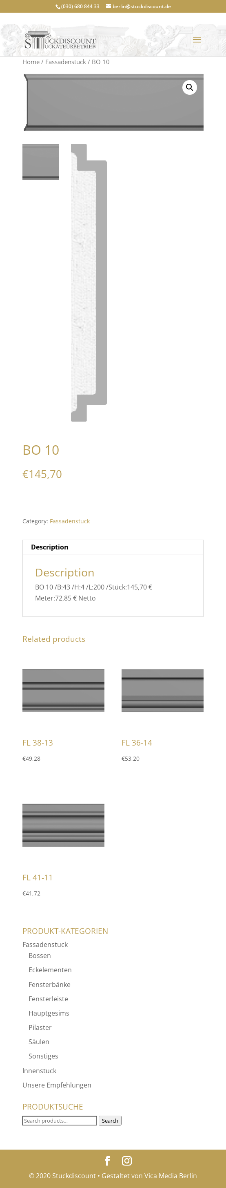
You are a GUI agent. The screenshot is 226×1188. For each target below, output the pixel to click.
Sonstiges (43, 1056)
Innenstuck (39, 1070)
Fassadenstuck (65, 62)
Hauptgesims (49, 1013)
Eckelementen (50, 969)
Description (50, 547)
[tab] (113, 547)
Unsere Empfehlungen (56, 1085)
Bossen (40, 955)
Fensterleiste (48, 998)
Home (31, 62)
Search (110, 1120)
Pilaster (40, 1027)
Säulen (39, 1041)
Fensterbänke (50, 984)
